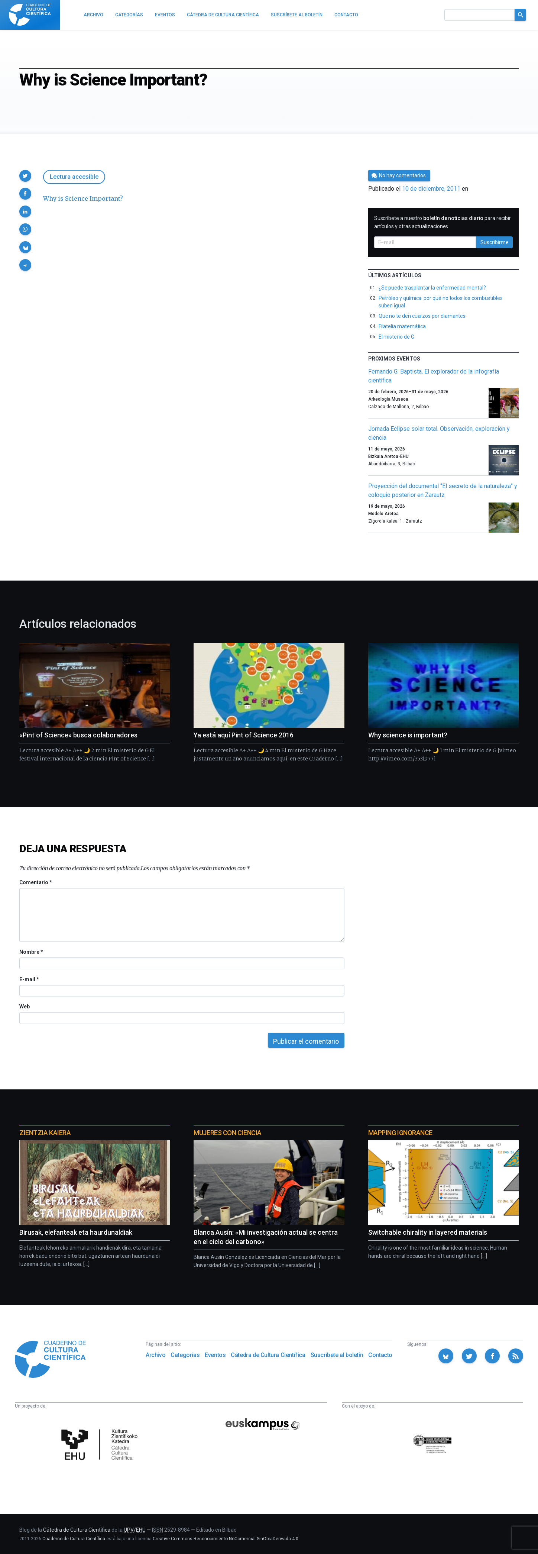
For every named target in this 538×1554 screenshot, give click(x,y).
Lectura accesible (74, 176)
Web (24, 1006)
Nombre (30, 952)
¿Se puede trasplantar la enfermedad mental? (432, 288)
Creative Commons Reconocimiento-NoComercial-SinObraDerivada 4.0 (225, 1538)
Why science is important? (407, 735)
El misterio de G (396, 337)
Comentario (35, 882)
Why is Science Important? (83, 198)
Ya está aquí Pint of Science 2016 (244, 735)
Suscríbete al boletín (337, 1354)
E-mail (28, 979)
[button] (25, 176)
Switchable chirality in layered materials (427, 1232)
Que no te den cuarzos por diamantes (422, 316)
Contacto (380, 1354)
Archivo (155, 1354)
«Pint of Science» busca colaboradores (78, 735)
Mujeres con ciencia (227, 1133)
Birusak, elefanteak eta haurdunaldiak (75, 1232)
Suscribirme (494, 242)
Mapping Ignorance (400, 1133)
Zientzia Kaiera (45, 1133)
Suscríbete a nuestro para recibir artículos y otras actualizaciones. (442, 222)
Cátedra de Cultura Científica (268, 1354)
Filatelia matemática (402, 326)
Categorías (185, 1354)
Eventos (215, 1354)
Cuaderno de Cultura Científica (73, 1538)
